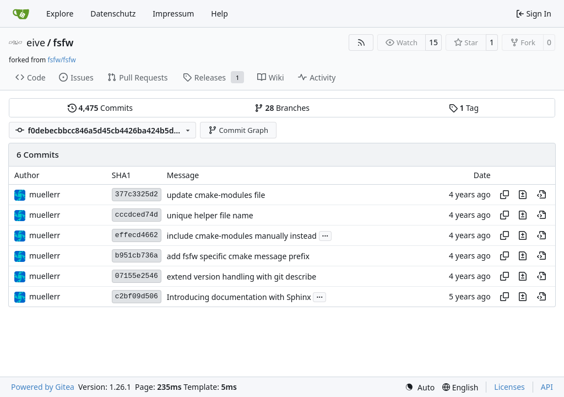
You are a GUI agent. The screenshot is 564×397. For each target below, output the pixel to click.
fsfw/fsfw (61, 60)
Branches (282, 108)
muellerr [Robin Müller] (44, 194)
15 (433, 42)
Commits (100, 108)
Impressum (173, 13)
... (325, 235)
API (547, 387)
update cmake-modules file (216, 195)
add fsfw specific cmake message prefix (238, 256)
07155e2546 (136, 276)
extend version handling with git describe (241, 276)
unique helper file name (210, 215)
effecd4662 (136, 235)
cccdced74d (136, 215)
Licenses (509, 387)
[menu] (420, 387)
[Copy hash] (504, 194)
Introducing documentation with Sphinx (239, 297)
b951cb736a (136, 255)
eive (35, 42)
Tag (464, 108)
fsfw (63, 42)
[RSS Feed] (361, 42)
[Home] (21, 14)
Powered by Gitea (42, 387)
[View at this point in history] (541, 194)
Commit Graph (238, 130)
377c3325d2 (136, 194)
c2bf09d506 (136, 296)
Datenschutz (112, 13)
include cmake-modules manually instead (242, 235)
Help (219, 13)
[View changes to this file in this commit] (522, 194)
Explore (59, 13)
